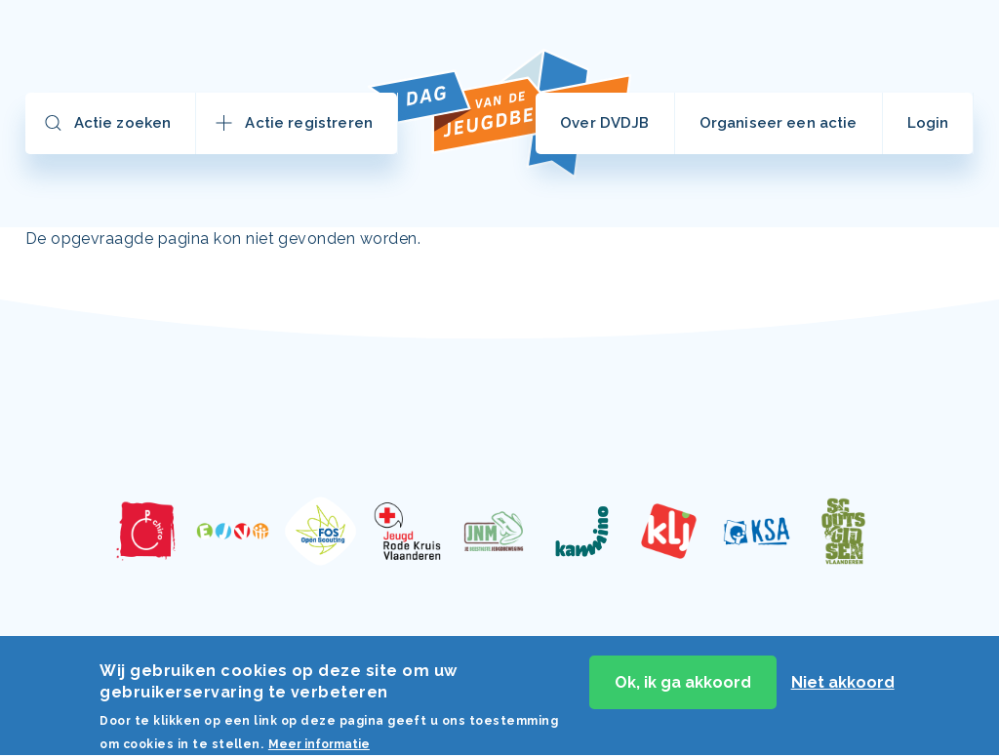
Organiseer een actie (778, 123)
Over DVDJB (605, 123)
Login (928, 123)
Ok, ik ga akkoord (683, 687)
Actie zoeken (123, 123)
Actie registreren (309, 123)
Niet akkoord (843, 687)
